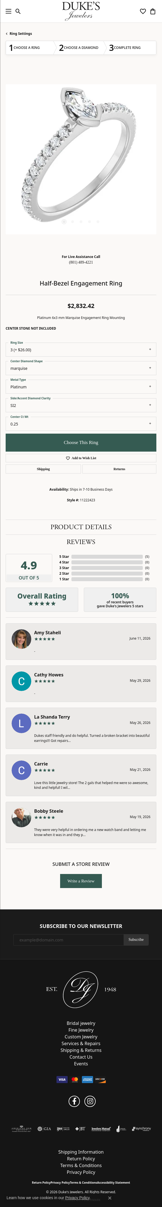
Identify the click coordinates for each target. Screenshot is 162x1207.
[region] (81, 159)
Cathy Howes (49, 675)
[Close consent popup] (109, 1198)
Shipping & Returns (80, 1050)
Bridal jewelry (81, 1023)
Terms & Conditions (81, 1165)
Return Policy (81, 1159)
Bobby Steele (48, 811)
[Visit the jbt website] (80, 1129)
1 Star (64, 579)
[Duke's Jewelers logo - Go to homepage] (81, 11)
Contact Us (80, 1057)
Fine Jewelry (80, 1030)
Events (81, 1064)
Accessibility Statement (113, 1182)
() (147, 556)
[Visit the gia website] (44, 1129)
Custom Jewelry (81, 1037)
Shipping (43, 469)
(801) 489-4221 (81, 262)
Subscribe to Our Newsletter (81, 926)
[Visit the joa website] (121, 1129)
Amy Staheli (47, 632)
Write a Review (81, 880)
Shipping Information (81, 1152)
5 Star (64, 556)
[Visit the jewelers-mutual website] (101, 1129)
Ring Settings (21, 33)
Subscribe (136, 939)
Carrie (41, 764)
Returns (119, 469)
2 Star (64, 573)
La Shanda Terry (52, 717)
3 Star (64, 567)
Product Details (81, 527)
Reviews (81, 542)
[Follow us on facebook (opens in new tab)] (74, 1101)
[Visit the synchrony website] (141, 1129)
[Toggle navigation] (7, 11)
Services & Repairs (81, 1043)
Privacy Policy (81, 1172)
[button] (18, 11)
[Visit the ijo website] (63, 1129)
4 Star (64, 562)
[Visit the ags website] (21, 1129)
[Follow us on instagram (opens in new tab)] (90, 1101)
